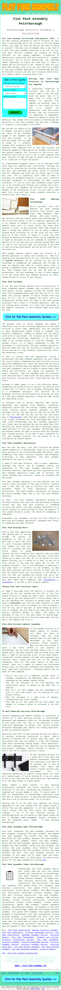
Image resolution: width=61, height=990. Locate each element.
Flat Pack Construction (19, 930)
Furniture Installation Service (18, 940)
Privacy (57, 973)
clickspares (7, 582)
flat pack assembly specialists (43, 422)
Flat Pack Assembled (47, 940)
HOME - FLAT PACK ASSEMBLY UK (30, 966)
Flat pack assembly (34, 853)
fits (51, 233)
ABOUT (39, 13)
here (44, 860)
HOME (27, 13)
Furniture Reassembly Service (39, 932)
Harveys (33, 216)
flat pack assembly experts (45, 869)
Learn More (35, 989)
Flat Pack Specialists (12, 932)
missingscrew (49, 580)
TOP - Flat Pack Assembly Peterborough (20, 953)
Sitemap (3, 973)
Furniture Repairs (48, 949)
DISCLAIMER (54, 13)
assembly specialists (36, 491)
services (44, 926)
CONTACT (45, 13)
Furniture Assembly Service (34, 944)
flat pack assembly (19, 50)
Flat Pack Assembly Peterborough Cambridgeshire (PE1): (29, 38)
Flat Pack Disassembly (23, 937)
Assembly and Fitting (47, 937)
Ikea (56, 214)
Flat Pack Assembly (13, 973)
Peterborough (15, 417)
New (22, 973)
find (9, 831)
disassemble (15, 603)
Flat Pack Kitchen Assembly (26, 947)
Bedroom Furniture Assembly (45, 930)
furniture (33, 91)
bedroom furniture (14, 261)
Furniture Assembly (10, 942)
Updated (27, 973)
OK (43, 989)
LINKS (33, 13)
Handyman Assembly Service (35, 935)
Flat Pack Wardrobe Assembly (25, 949)
